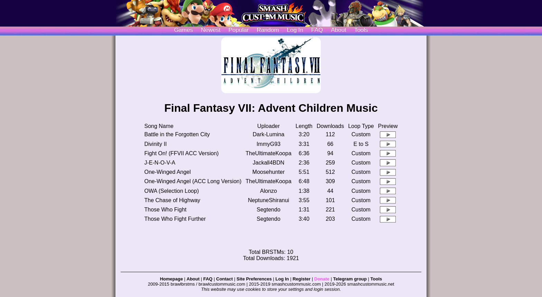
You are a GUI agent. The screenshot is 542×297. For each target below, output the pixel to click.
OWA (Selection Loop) (171, 191)
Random (268, 30)
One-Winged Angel (167, 172)
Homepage (171, 278)
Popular (238, 30)
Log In (282, 278)
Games (183, 30)
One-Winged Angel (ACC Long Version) (193, 181)
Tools (361, 30)
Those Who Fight (165, 209)
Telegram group (350, 278)
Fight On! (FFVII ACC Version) (181, 153)
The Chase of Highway (172, 200)
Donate (321, 278)
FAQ (317, 30)
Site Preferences (254, 278)
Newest (211, 30)
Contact (224, 278)
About (338, 30)
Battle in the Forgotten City (177, 134)
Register (301, 278)
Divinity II (155, 144)
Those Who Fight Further (175, 219)
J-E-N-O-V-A (160, 163)
